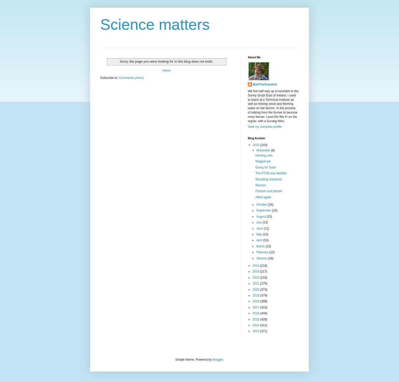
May (259, 234)
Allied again (263, 197)
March (261, 246)
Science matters (155, 24)
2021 (256, 283)
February (262, 252)
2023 (256, 271)
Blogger (217, 359)
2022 (256, 277)
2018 (256, 301)
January (262, 258)
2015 (256, 319)
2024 (256, 265)
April (259, 240)
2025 (256, 145)
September (264, 210)
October (262, 204)
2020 (256, 289)
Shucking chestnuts (268, 179)
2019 (256, 295)
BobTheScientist (265, 84)
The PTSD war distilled (271, 173)
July (259, 222)
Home (166, 70)
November (263, 150)
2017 (256, 307)
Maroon (260, 185)
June (260, 228)
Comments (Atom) (131, 78)
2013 (256, 331)
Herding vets (264, 155)
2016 (256, 313)
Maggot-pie (263, 161)
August (261, 216)
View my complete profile (265, 127)
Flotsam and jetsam (268, 191)
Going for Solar (265, 167)
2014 (256, 325)
